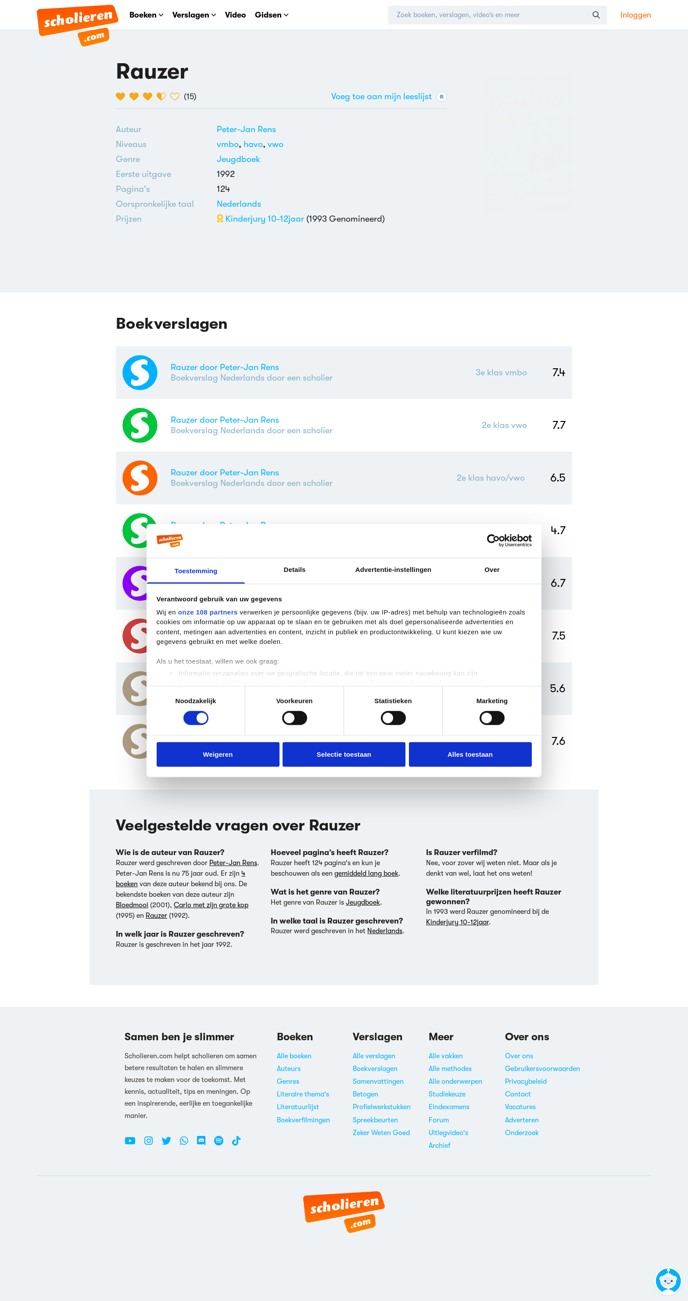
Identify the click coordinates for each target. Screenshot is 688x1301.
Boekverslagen (375, 1069)
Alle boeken (294, 1056)
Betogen (365, 1094)
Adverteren (522, 1120)
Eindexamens (449, 1107)
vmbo (230, 144)
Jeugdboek (238, 159)
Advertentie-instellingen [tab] (393, 569)
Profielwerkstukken (382, 1107)
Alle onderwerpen (455, 1081)
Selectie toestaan (344, 754)
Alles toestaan (470, 754)
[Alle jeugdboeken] (238, 159)
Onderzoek (522, 1133)
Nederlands (239, 204)
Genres (288, 1081)
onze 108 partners (208, 612)
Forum (439, 1120)
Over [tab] (492, 569)
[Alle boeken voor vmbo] (230, 144)
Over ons (519, 1056)
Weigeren (218, 754)
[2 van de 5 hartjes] (136, 97)
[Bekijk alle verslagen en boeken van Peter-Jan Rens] (246, 129)
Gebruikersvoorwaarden (542, 1069)
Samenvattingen (378, 1081)
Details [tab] (295, 569)
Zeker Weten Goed (381, 1133)
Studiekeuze (447, 1094)
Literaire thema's (303, 1094)
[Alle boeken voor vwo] (275, 144)
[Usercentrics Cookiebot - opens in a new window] (493, 540)
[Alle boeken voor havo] (256, 144)
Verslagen (194, 15)
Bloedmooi (132, 905)
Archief (440, 1146)
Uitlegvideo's (448, 1133)
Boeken (146, 15)
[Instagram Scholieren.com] (151, 1144)
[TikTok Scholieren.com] (236, 1144)
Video (235, 15)
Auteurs (289, 1069)
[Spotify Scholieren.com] (222, 1144)
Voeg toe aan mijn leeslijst (389, 96)
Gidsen (272, 15)
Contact (518, 1094)
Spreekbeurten (375, 1120)
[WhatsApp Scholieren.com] (187, 1144)
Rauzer (156, 916)
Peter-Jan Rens (246, 129)
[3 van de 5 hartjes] (150, 97)
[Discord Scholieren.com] (204, 1144)
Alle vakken (446, 1056)
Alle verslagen (374, 1056)
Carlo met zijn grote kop (211, 905)
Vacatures (520, 1107)
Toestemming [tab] (196, 571)
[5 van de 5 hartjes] (177, 97)
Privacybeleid (526, 1081)
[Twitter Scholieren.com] (169, 1144)
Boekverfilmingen (303, 1120)
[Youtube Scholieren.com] (133, 1144)
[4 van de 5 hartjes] (163, 97)
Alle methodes (450, 1069)
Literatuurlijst (298, 1107)
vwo (275, 144)
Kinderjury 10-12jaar (260, 219)
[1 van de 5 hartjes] (122, 97)
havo (256, 144)
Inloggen (635, 15)
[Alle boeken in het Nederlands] (239, 204)
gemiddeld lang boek (366, 873)
